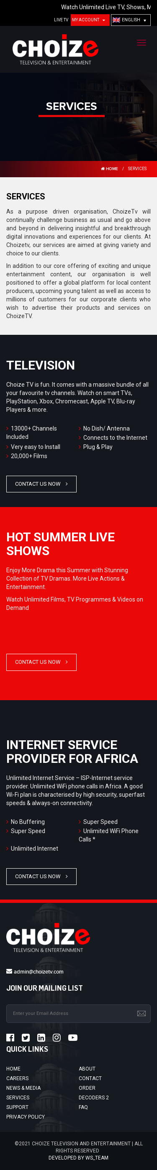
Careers (17, 1078)
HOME (109, 168)
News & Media (23, 1088)
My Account (85, 20)
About (87, 1069)
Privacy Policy (25, 1117)
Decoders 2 (94, 1098)
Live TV (61, 20)
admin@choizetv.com (39, 972)
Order (87, 1088)
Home (13, 1069)
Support (17, 1107)
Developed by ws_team (78, 1158)
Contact (90, 1078)
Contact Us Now (38, 484)
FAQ (83, 1107)
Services (17, 1098)
